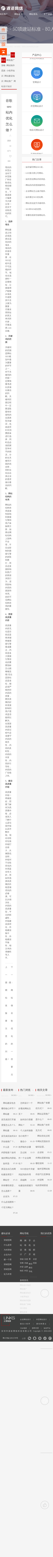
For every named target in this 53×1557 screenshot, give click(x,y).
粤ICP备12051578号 (10, 1338)
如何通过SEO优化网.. (35, 197)
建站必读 (23, 1312)
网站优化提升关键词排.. (36, 203)
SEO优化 (17, 47)
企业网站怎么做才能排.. (36, 191)
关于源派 (48, 14)
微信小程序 (26, 1324)
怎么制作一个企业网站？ (24, 1158)
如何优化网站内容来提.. (36, 179)
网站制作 (12, 3)
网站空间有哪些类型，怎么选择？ (8, 1185)
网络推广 (28, 3)
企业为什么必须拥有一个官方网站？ (8, 1202)
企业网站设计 (27, 1319)
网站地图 (49, 3)
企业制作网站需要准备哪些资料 (43, 1157)
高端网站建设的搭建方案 (25, 1185)
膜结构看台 (43, 1324)
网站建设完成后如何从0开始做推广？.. (9, 1136)
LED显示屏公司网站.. (35, 173)
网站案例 (18, 14)
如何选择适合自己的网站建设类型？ (8, 1169)
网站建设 (4, 3)
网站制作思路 (25, 1300)
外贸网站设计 (43, 1319)
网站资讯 (33, 14)
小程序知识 (24, 1297)
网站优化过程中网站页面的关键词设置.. (43, 1141)
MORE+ (14, 1095)
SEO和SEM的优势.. (34, 209)
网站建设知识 (25, 1293)
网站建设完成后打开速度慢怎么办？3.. (8, 1119)
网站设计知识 (8, 83)
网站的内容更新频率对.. (36, 185)
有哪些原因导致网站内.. (36, 215)
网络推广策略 (25, 1304)
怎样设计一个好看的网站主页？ (25, 1108)
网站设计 (20, 3)
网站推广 (8, 81)
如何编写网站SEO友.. (35, 167)
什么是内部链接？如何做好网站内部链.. (9, 1152)
